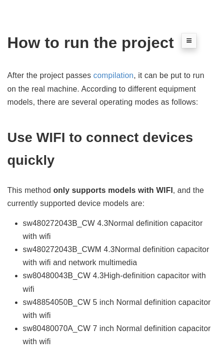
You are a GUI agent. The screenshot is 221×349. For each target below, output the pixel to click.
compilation (114, 75)
